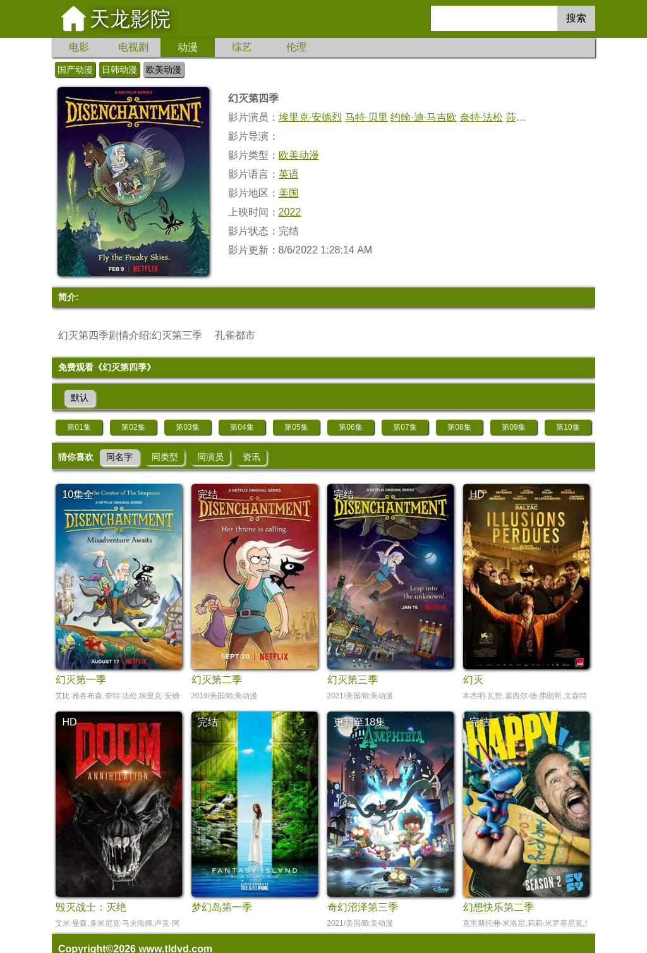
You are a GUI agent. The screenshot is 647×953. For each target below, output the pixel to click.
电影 (79, 47)
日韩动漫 (119, 69)
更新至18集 (359, 722)
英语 (289, 174)
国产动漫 (75, 69)
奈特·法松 (481, 117)
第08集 (459, 427)
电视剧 (133, 47)
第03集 (187, 427)
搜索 (576, 18)
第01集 (78, 427)
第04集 (241, 427)
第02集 (133, 427)
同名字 (119, 457)
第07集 (404, 427)
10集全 (78, 494)
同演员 (210, 457)
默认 (79, 397)
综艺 (242, 47)
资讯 (251, 457)
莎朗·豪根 (527, 117)
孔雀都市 (235, 335)
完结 (208, 494)
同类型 (165, 457)
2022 (290, 212)
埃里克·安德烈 (310, 117)
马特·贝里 (366, 117)
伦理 (296, 47)
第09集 (513, 427)
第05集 (296, 427)
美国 (289, 193)
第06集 (350, 427)
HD (476, 494)
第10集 (567, 427)
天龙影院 (130, 19)
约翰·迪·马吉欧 (423, 117)
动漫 (188, 47)
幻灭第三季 (177, 335)
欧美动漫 (163, 69)
